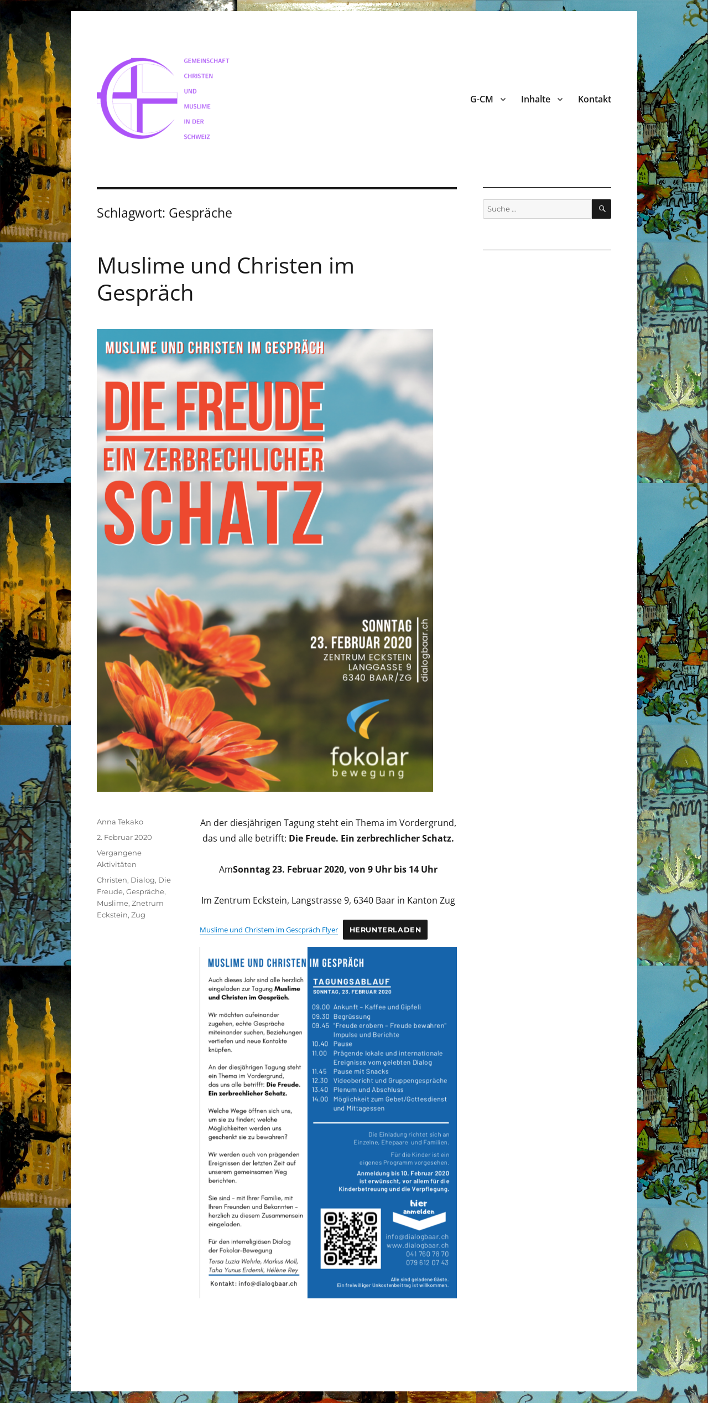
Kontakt (594, 99)
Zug (138, 914)
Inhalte (535, 99)
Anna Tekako (120, 821)
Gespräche (145, 891)
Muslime (112, 903)
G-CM (481, 99)
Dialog (143, 879)
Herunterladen (385, 930)
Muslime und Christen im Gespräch (226, 278)
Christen (112, 879)
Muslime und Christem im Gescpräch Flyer (269, 930)
